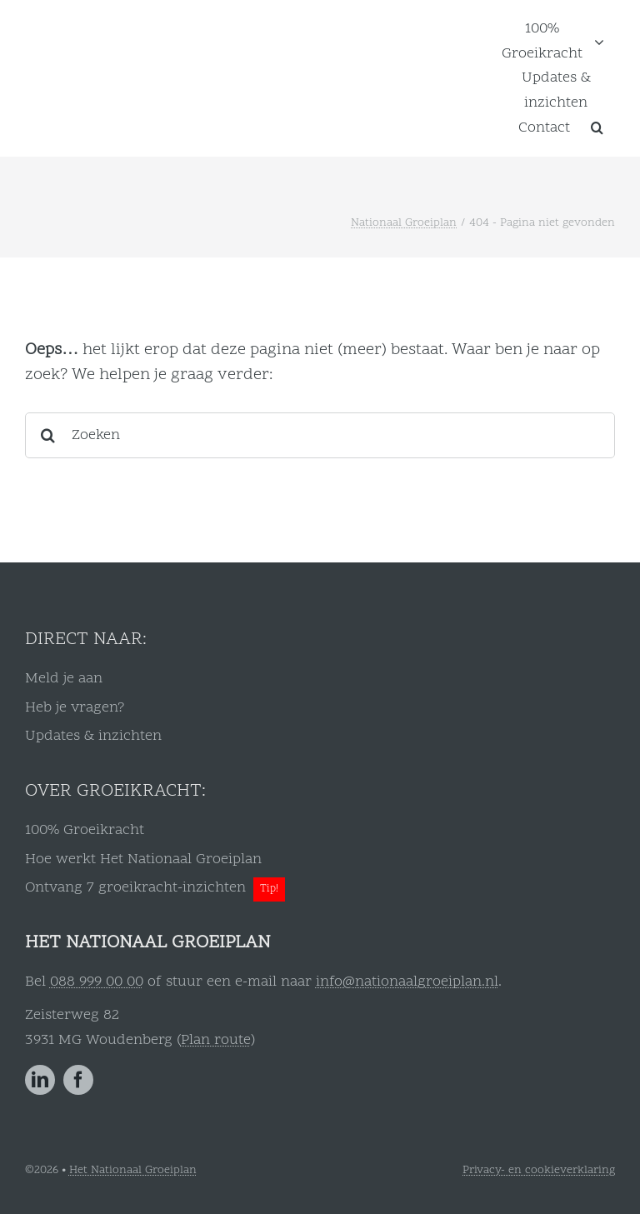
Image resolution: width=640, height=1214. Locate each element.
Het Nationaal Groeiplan (133, 1170)
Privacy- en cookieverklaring (538, 1170)
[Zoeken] (320, 435)
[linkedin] (40, 1080)
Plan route (216, 1040)
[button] (597, 127)
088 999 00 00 (96, 982)
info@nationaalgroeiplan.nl (407, 982)
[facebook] (78, 1080)
